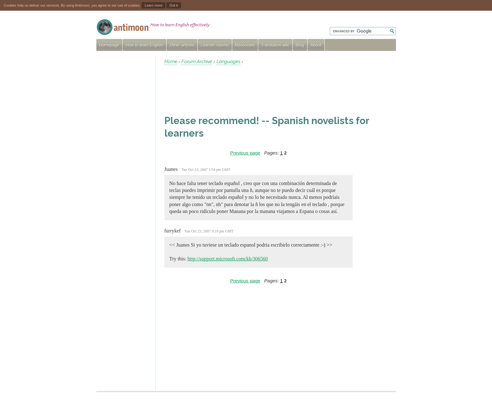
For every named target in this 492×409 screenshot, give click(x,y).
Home (170, 61)
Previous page (245, 152)
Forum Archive (196, 61)
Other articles (182, 45)
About (316, 45)
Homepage (109, 45)
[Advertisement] (123, 152)
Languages (228, 61)
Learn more (153, 5)
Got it (173, 5)
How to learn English (144, 45)
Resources (245, 45)
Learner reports (215, 45)
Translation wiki (275, 45)
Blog (300, 45)
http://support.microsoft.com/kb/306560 (228, 258)
